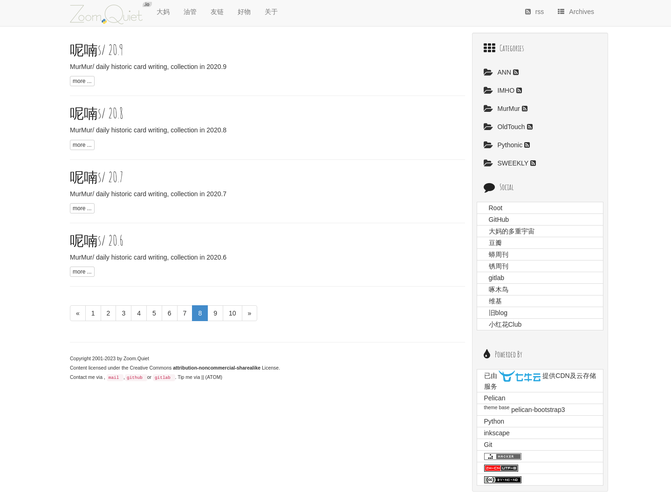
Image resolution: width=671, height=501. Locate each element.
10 (232, 313)
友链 (217, 11)
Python (494, 421)
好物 (244, 11)
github (135, 377)
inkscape (497, 433)
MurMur (503, 108)
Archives (576, 11)
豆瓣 (495, 243)
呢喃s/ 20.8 (96, 113)
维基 (495, 301)
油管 (190, 11)
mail (114, 377)
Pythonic (504, 145)
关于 (271, 11)
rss (534, 11)
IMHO (500, 90)
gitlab (163, 377)
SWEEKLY (507, 163)
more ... (82, 81)
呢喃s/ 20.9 (96, 49)
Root (496, 208)
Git (488, 444)
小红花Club (505, 324)
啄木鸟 (498, 289)
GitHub (499, 219)
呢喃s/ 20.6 (96, 240)
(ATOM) (213, 377)
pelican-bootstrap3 (538, 409)
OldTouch (505, 126)
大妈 (163, 11)
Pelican (495, 398)
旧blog (498, 312)
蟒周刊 (498, 254)
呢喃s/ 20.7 (96, 176)
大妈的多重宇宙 (511, 231)
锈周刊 (498, 266)
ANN (498, 72)
